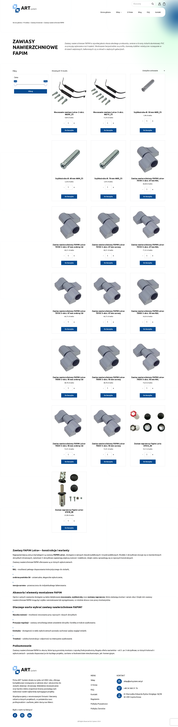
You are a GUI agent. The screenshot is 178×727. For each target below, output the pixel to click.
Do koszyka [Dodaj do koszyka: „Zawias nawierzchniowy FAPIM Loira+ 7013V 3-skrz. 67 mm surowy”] (108, 329)
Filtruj (30, 91)
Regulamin (95, 699)
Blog (140, 12)
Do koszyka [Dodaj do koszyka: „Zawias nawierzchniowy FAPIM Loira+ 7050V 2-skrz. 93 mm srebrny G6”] (69, 395)
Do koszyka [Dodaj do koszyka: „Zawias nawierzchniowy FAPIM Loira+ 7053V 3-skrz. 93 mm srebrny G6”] (69, 462)
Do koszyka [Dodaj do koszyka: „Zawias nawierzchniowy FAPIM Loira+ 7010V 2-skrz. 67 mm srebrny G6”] (69, 263)
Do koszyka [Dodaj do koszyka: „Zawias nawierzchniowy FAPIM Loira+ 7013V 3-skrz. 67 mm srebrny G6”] (69, 329)
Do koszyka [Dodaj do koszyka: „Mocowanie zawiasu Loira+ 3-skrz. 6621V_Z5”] (108, 130)
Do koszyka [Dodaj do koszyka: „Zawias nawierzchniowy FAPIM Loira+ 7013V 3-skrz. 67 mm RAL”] (147, 263)
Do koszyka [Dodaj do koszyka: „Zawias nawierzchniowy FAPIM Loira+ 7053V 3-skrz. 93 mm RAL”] (147, 395)
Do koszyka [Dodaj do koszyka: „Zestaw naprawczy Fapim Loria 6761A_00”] (147, 462)
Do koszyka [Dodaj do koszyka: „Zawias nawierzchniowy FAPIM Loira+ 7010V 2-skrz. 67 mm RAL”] (147, 196)
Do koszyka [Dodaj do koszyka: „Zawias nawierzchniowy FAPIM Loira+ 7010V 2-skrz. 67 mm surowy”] (108, 263)
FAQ (148, 12)
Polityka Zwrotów (98, 709)
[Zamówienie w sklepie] (153, 71)
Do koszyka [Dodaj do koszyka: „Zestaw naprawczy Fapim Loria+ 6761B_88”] (69, 528)
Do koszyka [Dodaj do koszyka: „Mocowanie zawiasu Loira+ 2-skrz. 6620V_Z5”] (69, 130)
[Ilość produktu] (69, 123)
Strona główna (105, 12)
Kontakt (158, 12)
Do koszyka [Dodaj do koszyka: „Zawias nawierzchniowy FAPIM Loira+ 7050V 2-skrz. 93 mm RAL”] (147, 329)
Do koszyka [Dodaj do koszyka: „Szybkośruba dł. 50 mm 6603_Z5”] (147, 130)
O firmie (130, 12)
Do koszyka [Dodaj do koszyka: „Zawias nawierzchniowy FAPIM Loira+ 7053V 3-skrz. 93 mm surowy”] (108, 462)
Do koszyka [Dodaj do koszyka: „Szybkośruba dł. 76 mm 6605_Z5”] (108, 196)
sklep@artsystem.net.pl (133, 681)
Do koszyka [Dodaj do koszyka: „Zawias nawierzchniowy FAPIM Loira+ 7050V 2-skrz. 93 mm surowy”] (108, 395)
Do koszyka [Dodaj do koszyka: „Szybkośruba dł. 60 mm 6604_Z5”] (69, 196)
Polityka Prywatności (99, 704)
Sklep (119, 12)
